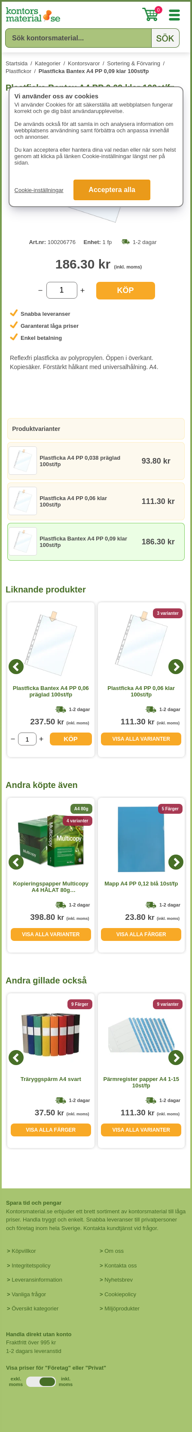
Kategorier (48, 63)
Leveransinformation (37, 1279)
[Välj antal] (61, 290)
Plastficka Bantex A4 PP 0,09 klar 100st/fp (94, 71)
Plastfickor (18, 71)
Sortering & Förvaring (133, 63)
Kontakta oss (120, 1265)
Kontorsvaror (84, 63)
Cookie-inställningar (39, 190)
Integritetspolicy (31, 1265)
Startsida (16, 63)
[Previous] (16, 666)
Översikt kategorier (35, 1308)
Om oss (114, 1251)
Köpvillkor (24, 1251)
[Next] (175, 666)
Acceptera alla (111, 189)
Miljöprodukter (122, 1308)
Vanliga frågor (29, 1294)
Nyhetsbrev (118, 1279)
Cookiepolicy (120, 1294)
